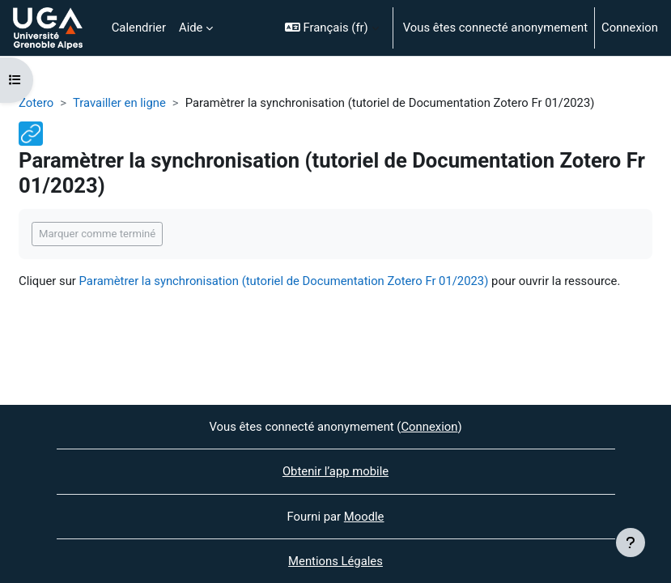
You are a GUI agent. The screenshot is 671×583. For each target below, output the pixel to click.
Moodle (364, 516)
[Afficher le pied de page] (630, 542)
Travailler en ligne (119, 103)
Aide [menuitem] (191, 27)
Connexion (629, 27)
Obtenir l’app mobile (335, 471)
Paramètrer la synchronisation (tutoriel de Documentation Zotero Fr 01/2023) (284, 281)
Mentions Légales (335, 561)
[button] (331, 28)
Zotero (36, 103)
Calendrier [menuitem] (139, 27)
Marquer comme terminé (97, 234)
